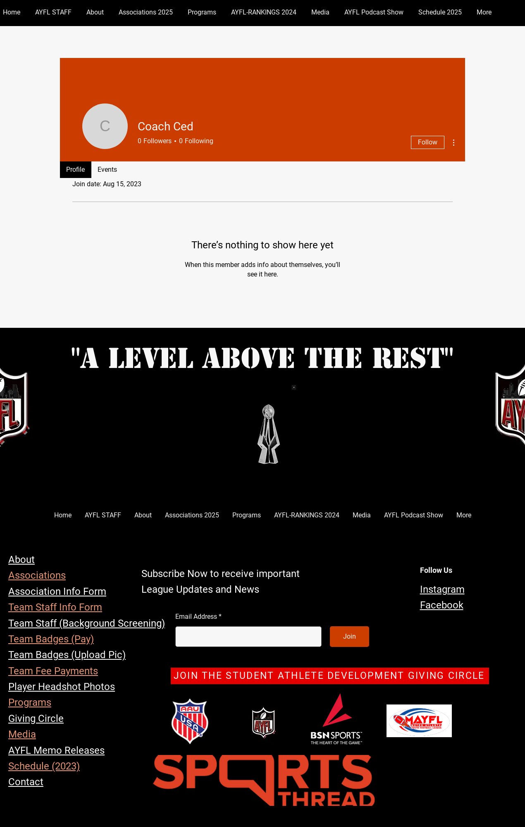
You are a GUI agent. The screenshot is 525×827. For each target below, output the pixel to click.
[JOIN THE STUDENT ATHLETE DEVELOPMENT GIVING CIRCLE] (330, 676)
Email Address (196, 616)
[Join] (349, 636)
